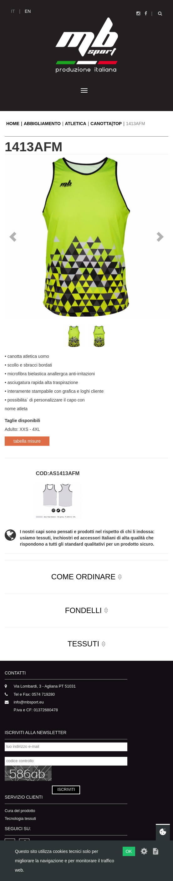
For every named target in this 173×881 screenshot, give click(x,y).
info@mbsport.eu (29, 702)
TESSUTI (83, 644)
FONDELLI (83, 610)
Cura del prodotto (20, 811)
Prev (13, 237)
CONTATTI (15, 672)
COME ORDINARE (83, 576)
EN (28, 11)
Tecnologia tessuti (20, 818)
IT (13, 11)
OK (128, 851)
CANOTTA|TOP (106, 123)
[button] (86, 577)
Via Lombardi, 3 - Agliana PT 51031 (45, 686)
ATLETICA (75, 123)
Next (160, 237)
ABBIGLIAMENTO (42, 123)
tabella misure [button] (27, 441)
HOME (12, 123)
